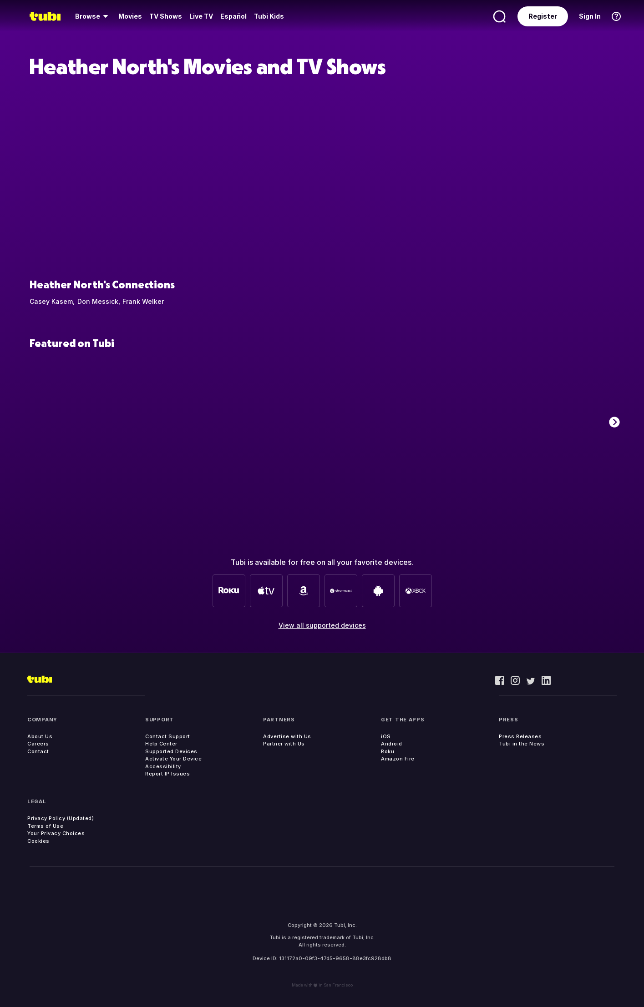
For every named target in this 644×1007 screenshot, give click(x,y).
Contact (38, 751)
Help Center (161, 743)
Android (391, 743)
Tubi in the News (521, 743)
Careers (38, 743)
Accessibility (163, 766)
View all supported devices (322, 625)
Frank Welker (143, 301)
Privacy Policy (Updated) (60, 818)
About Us (39, 736)
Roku (387, 751)
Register (542, 16)
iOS (386, 736)
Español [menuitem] (233, 16)
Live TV (201, 16)
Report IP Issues (167, 773)
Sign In (590, 16)
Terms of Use (45, 826)
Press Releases (520, 736)
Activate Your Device (173, 758)
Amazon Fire (398, 758)
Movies (130, 16)
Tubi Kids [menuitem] (269, 16)
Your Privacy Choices (56, 833)
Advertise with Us (287, 736)
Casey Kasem (51, 301)
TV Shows (165, 16)
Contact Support (167, 736)
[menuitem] (93, 16)
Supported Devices (171, 751)
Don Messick (97, 301)
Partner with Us (284, 743)
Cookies (38, 841)
